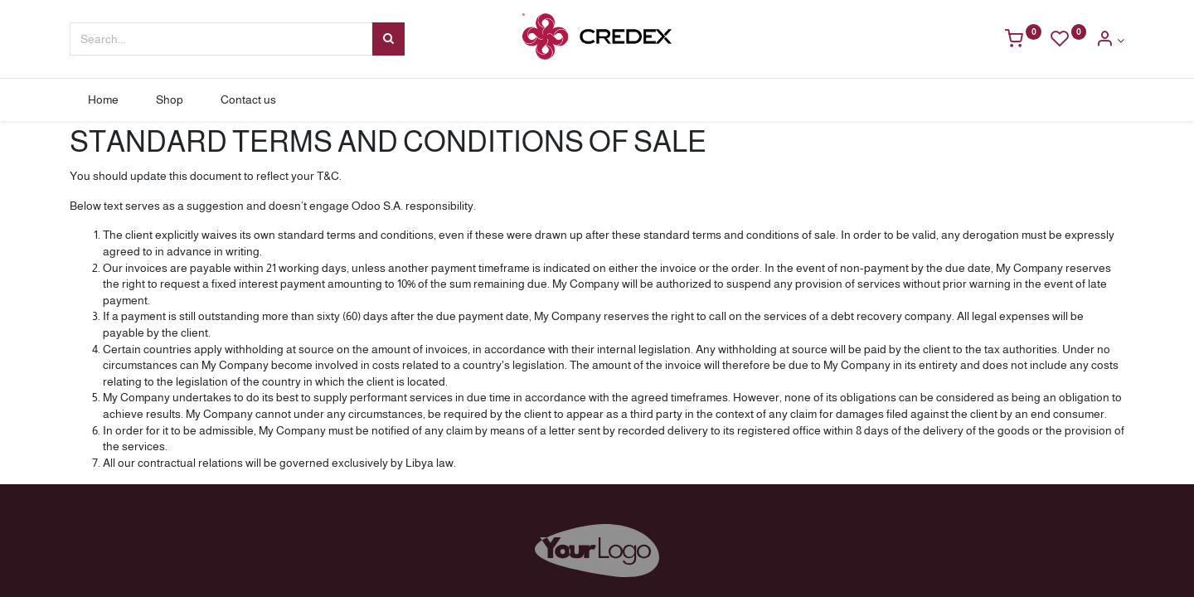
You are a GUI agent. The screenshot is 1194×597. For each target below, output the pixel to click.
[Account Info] (1109, 40)
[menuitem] (104, 100)
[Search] (388, 39)
